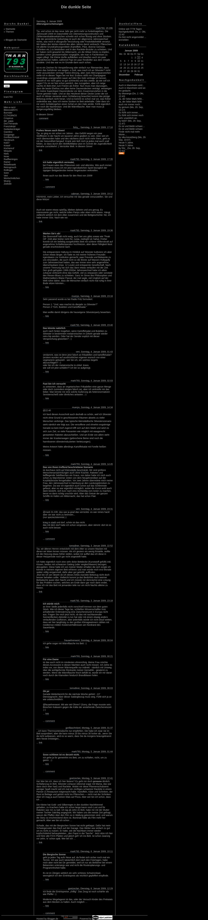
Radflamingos (11, 159)
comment (43, 118)
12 (120, 64)
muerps (75, 296)
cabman (75, 193)
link (40, 150)
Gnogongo (9, 134)
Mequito (8, 151)
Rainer (7, 162)
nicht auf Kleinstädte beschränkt (72, 470)
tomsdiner (74, 545)
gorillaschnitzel (73, 728)
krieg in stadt (49, 522)
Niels (6, 153)
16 (135, 64)
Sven (6, 173)
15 (132, 64)
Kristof (7, 145)
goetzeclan (75, 778)
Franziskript (9, 126)
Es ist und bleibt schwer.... (132, 126)
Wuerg (7, 181)
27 (125, 71)
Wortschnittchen (12, 178)
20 (125, 68)
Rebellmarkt (10, 164)
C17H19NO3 (10, 115)
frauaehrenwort (72, 640)
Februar (139, 74)
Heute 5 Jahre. (126, 142)
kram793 (8, 97)
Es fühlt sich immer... (129, 112)
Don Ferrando (11, 123)
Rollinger (8, 170)
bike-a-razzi (9, 107)
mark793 (100, 28)
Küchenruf (9, 148)
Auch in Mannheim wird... (131, 85)
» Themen (9, 31)
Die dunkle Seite (76, 7)
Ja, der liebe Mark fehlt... (131, 99)
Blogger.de (52, 918)
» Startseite (9, 29)
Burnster (8, 112)
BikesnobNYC (11, 110)
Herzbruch (9, 140)
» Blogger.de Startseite (15, 40)
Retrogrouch (10, 167)
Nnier (6, 156)
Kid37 (7, 142)
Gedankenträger (12, 129)
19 (120, 68)
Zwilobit (7, 183)
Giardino (8, 132)
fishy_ (76, 127)
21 (128, 68)
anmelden (124, 40)
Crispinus (8, 118)
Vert (6, 175)
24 (138, 68)
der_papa (8, 121)
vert (78, 351)
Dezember (124, 74)
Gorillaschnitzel (11, 137)
